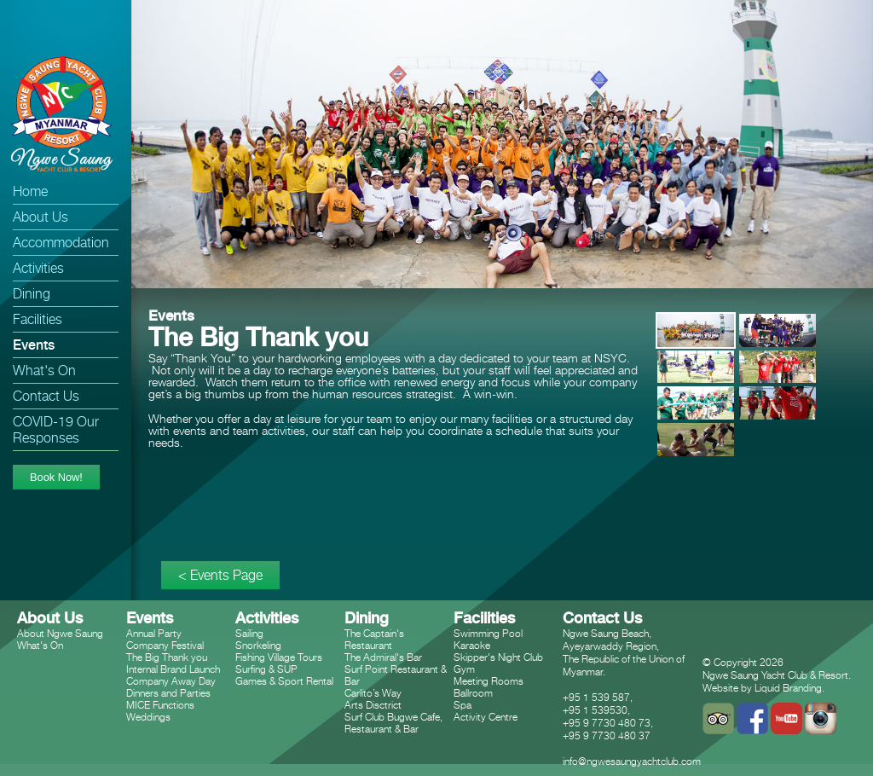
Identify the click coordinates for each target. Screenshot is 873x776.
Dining (31, 294)
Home (30, 191)
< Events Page (220, 575)
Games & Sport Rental (284, 681)
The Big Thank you (166, 657)
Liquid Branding (788, 687)
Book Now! (56, 477)
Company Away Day (171, 681)
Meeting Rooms (488, 681)
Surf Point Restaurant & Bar (395, 675)
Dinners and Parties (168, 692)
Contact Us (46, 396)
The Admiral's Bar (383, 657)
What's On (44, 370)
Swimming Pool (488, 633)
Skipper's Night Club (498, 657)
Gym (464, 669)
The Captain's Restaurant (374, 639)
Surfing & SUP (266, 669)
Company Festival (165, 645)
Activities (38, 268)
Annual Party (154, 633)
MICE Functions (160, 704)
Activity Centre (485, 716)
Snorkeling (258, 645)
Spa (462, 704)
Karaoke (472, 645)
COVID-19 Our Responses (56, 430)
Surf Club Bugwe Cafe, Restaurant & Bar (393, 722)
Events (34, 345)
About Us (40, 217)
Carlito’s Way (373, 692)
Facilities (37, 319)
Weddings (148, 716)
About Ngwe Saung (60, 633)
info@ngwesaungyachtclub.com (632, 761)
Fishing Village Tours (278, 657)
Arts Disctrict (373, 704)
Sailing (249, 633)
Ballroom (473, 692)
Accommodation (61, 243)
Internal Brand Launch (173, 669)
